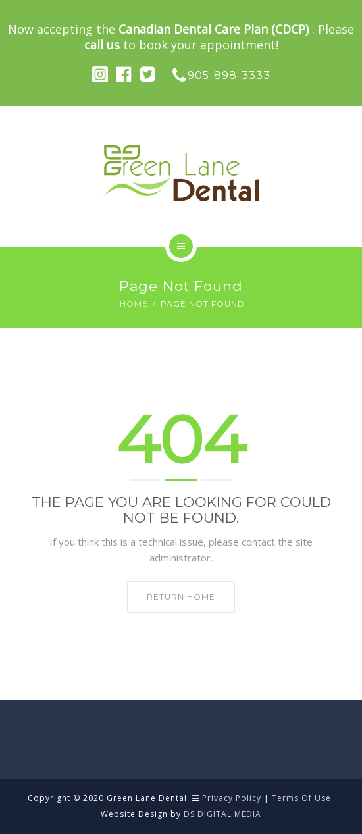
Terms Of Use (301, 798)
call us (102, 45)
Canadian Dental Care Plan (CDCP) (215, 29)
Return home (181, 597)
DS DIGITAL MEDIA (222, 814)
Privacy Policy (231, 798)
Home (134, 304)
